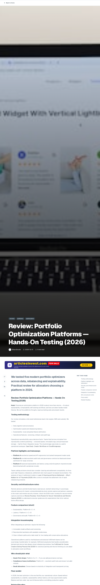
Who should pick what (87, 395)
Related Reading (85, 400)
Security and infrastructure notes (88, 386)
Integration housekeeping (88, 392)
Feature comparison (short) (89, 390)
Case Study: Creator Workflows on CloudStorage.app (43, 446)
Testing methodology (87, 379)
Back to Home (9, 3)
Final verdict (84, 397)
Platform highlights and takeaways (87, 382)
